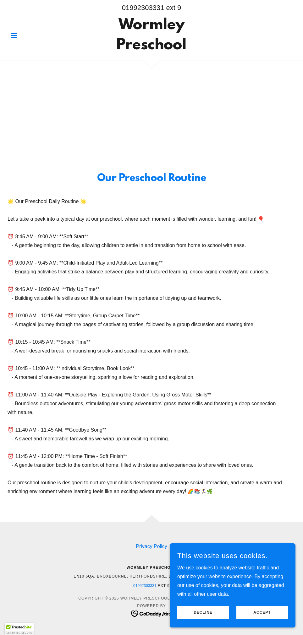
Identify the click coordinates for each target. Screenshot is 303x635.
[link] (151, 47)
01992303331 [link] (143, 8)
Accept (262, 612)
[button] (29, 35)
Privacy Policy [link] (151, 546)
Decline (203, 612)
